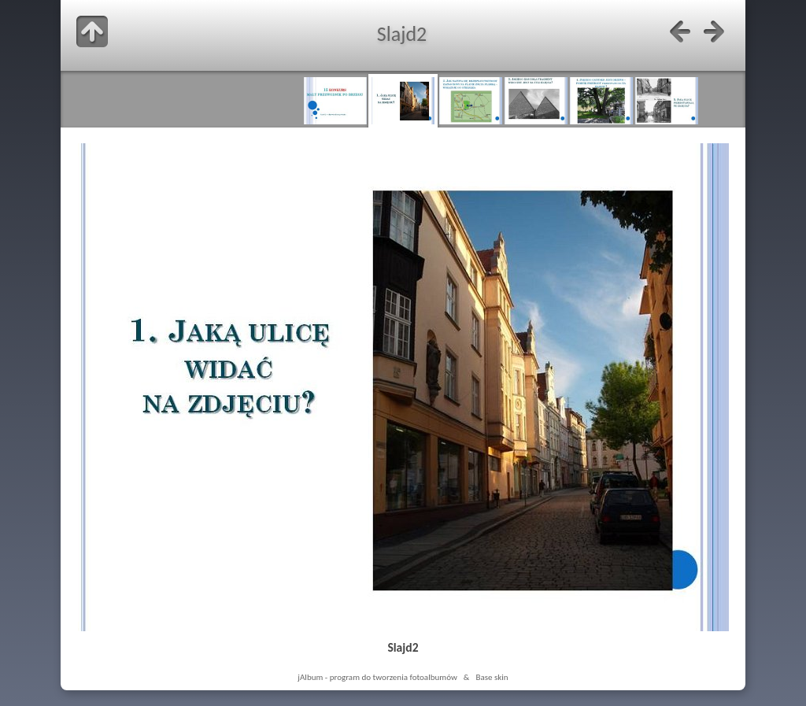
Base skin (491, 676)
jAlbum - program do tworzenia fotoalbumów (377, 676)
